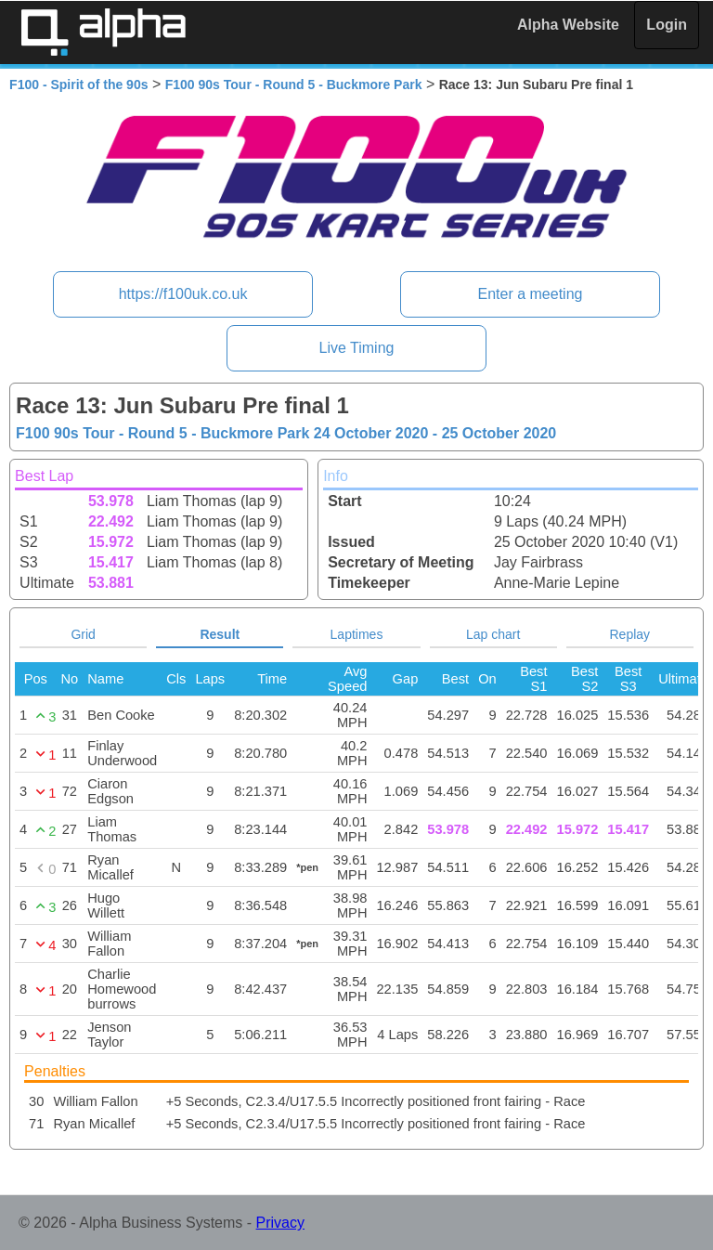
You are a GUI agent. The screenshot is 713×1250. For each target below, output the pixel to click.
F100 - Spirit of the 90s (78, 84)
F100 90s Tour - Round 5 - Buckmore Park (293, 84)
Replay (630, 634)
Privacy (280, 1222)
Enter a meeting (529, 294)
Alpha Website (568, 25)
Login (666, 25)
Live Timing (357, 348)
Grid (83, 634)
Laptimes (357, 634)
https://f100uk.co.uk (183, 294)
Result (220, 634)
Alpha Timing (103, 32)
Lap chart (493, 634)
